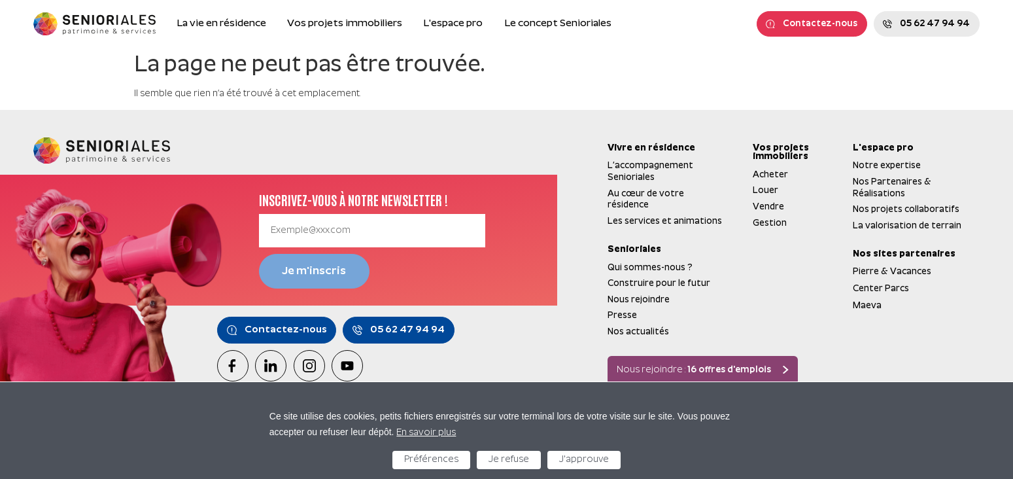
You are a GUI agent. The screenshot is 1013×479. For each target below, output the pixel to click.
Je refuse (509, 459)
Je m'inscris (314, 271)
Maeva (867, 306)
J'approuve (584, 459)
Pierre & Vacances (892, 272)
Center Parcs (881, 289)
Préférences (431, 459)
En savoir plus (426, 433)
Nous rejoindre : (694, 371)
